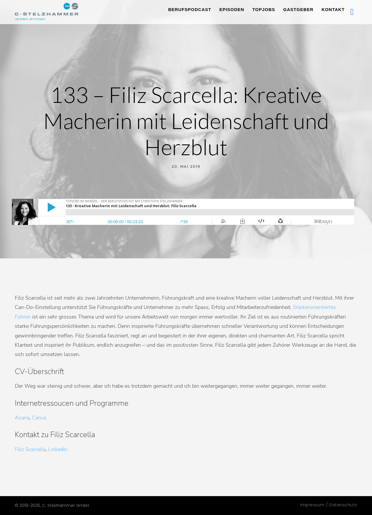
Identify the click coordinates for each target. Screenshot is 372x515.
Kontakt (333, 9)
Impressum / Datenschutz (328, 505)
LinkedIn (57, 449)
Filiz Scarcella (30, 449)
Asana (22, 417)
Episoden (231, 9)
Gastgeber (298, 9)
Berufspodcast (189, 9)
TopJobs (263, 9)
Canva (39, 417)
